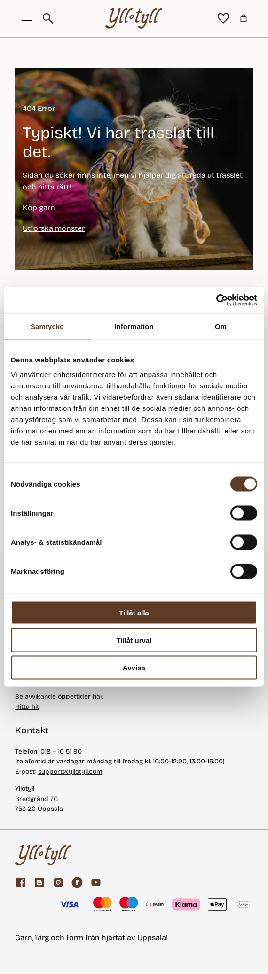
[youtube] (96, 882)
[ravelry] (77, 882)
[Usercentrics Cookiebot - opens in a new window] (216, 300)
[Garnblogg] (39, 882)
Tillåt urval (134, 640)
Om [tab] (221, 326)
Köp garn (39, 207)
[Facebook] (20, 882)
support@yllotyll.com (70, 772)
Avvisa (134, 668)
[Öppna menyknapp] (27, 18)
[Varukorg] (243, 18)
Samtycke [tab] (47, 326)
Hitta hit (27, 707)
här (97, 696)
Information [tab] (134, 326)
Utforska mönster (54, 228)
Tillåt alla (134, 613)
